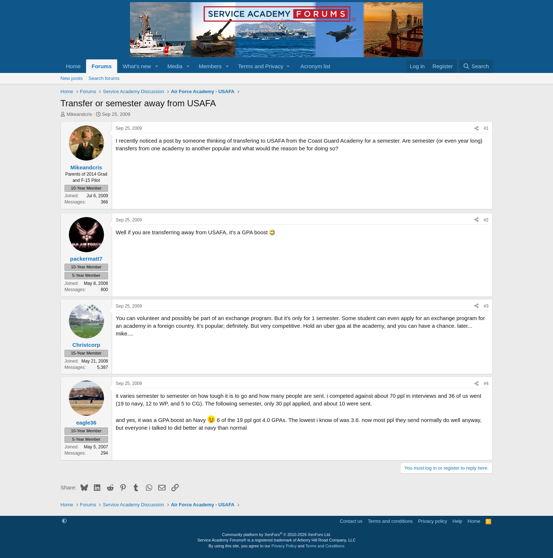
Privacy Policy (283, 546)
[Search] (476, 66)
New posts (71, 78)
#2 (486, 220)
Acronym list (315, 66)
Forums (102, 66)
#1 (486, 128)
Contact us (351, 521)
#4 (486, 383)
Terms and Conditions (324, 546)
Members (210, 66)
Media (174, 66)
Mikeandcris (79, 114)
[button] (157, 66)
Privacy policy (432, 521)
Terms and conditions (390, 521)
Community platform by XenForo (276, 534)
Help (458, 521)
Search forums (104, 78)
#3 (486, 306)
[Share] (476, 128)
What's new (137, 66)
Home (73, 66)
